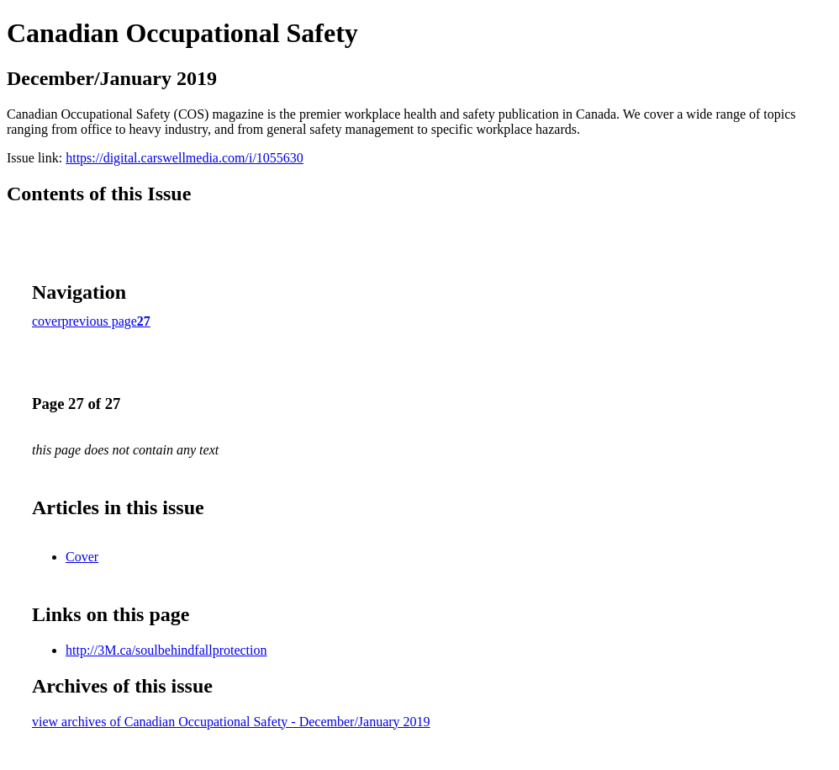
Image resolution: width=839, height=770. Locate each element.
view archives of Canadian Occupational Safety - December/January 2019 (231, 721)
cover (47, 321)
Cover (82, 557)
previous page (99, 321)
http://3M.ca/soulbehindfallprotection (166, 650)
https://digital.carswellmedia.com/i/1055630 (184, 158)
